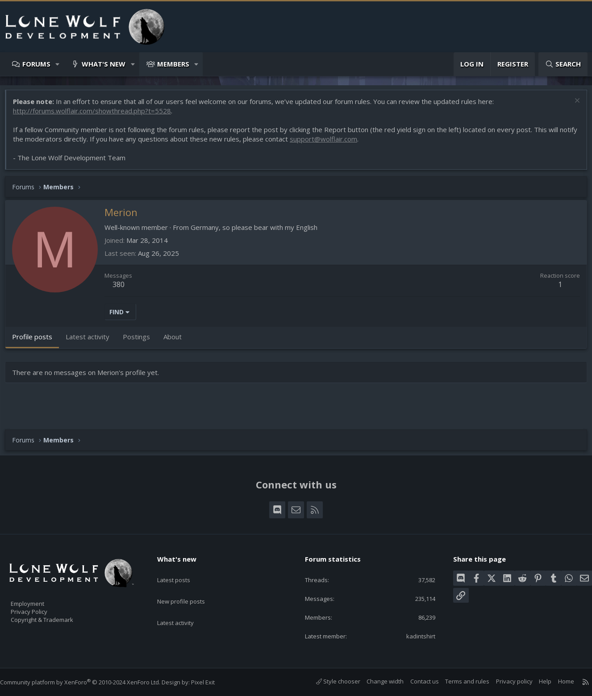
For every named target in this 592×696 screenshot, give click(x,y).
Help (536, 681)
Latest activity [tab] (92, 341)
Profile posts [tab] (37, 341)
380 (123, 289)
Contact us (415, 681)
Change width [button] (376, 681)
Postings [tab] (140, 341)
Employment (39, 598)
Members (173, 63)
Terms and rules (458, 681)
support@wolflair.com (347, 143)
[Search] (563, 64)
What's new (103, 63)
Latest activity (183, 604)
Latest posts (181, 569)
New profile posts (189, 587)
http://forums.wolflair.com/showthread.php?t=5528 (96, 115)
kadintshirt (415, 635)
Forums (36, 63)
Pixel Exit (212, 682)
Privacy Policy (41, 607)
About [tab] (177, 341)
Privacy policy (505, 681)
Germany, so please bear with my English (258, 231)
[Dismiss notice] (571, 106)
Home (557, 681)
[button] (57, 64)
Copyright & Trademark (56, 617)
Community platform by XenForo (89, 682)
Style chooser (329, 681)
